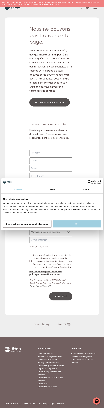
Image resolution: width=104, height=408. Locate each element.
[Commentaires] (50, 240)
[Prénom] (50, 153)
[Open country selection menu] (87, 7)
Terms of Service (49, 286)
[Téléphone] (50, 176)
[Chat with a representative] (96, 401)
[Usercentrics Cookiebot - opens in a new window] (89, 182)
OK (76, 224)
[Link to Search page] (80, 7)
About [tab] (86, 190)
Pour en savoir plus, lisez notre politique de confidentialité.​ (45, 273)
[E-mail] (50, 168)
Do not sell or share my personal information (27, 224)
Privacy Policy (35, 286)
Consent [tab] (18, 190)
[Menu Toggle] (95, 7)
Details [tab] (52, 190)
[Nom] (50, 160)
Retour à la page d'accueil (49, 102)
